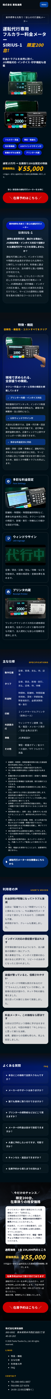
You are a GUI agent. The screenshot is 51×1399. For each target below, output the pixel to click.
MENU (44, 4)
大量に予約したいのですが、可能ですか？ (25, 1144)
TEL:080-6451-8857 (20, 1381)
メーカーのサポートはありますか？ (26, 1090)
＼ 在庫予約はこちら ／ (26, 198)
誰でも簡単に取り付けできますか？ (26, 1101)
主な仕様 (15, 1359)
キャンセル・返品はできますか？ (24, 1157)
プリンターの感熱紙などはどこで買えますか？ (25, 1114)
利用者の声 (16, 1363)
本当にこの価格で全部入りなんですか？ (24, 1077)
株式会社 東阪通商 (12, 4)
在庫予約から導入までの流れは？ (24, 1168)
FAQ (13, 1367)
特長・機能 (16, 1356)
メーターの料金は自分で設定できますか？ (25, 1129)
